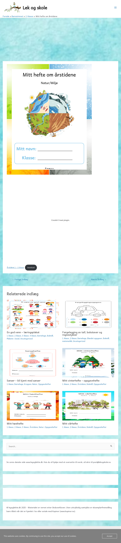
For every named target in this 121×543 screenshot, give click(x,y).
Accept (109, 536)
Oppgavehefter (44, 384)
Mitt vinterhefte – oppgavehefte (80, 380)
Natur (34, 384)
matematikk (67, 341)
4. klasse (33, 335)
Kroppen (27, 384)
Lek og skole (35, 7)
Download (31, 267)
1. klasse (10, 335)
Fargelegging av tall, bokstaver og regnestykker (82, 333)
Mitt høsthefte (15, 423)
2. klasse (17, 335)
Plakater (10, 338)
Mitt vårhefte (70, 423)
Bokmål (50, 335)
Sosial (17, 338)
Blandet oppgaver (94, 338)
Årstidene (82, 384)
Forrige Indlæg (20, 279)
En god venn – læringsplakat (23, 332)
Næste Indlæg (98, 279)
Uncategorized (26, 338)
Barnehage (41, 335)
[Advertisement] (60, 38)
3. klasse (25, 335)
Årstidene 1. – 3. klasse (15, 267)
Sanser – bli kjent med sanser (24, 380)
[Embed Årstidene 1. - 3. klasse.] (60, 220)
